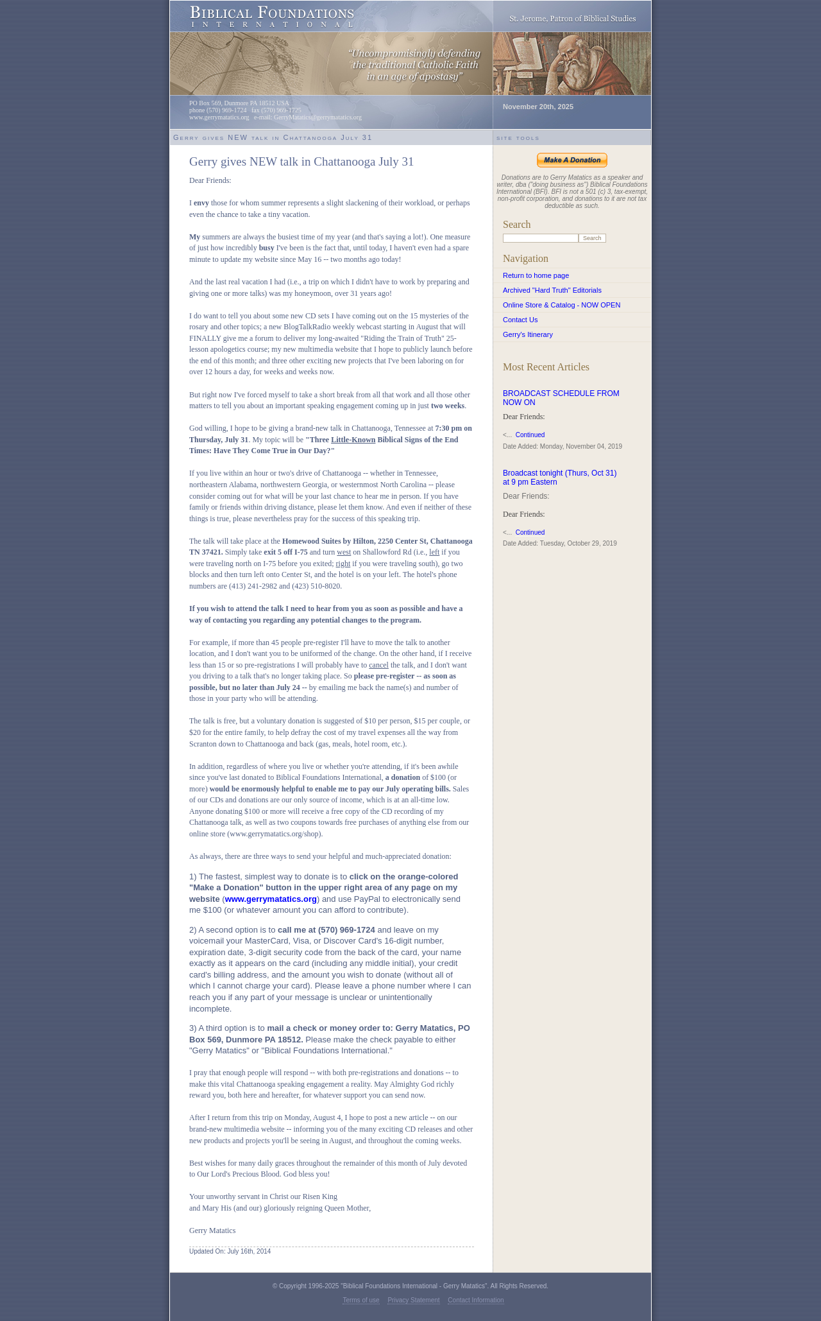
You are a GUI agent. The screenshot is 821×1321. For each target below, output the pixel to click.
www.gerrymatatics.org (271, 899)
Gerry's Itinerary (528, 334)
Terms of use (361, 1300)
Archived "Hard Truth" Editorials (552, 290)
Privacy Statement (413, 1300)
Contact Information (476, 1300)
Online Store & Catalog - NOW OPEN (561, 305)
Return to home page (536, 275)
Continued (530, 434)
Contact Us (520, 320)
